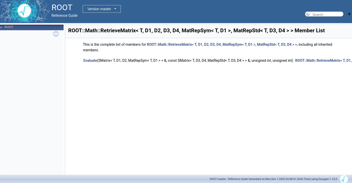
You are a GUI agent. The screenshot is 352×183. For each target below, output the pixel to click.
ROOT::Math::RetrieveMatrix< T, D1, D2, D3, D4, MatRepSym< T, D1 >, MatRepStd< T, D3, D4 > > (222, 44)
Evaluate (90, 60)
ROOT (9, 27)
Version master (99, 9)
